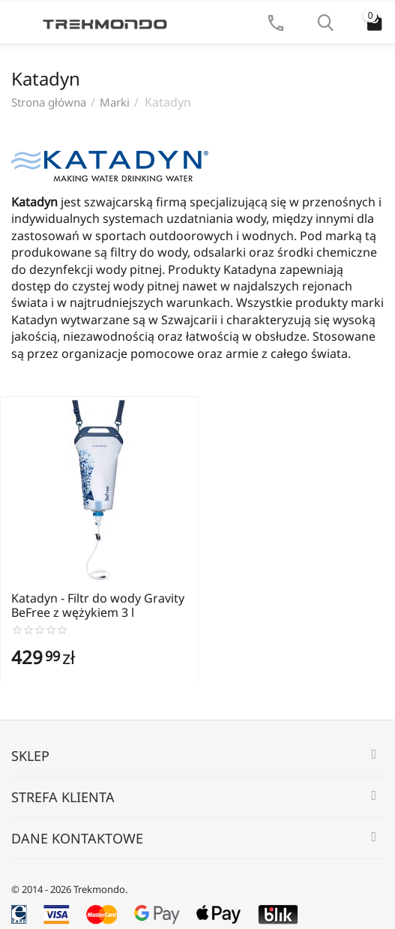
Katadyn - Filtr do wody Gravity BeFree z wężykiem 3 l (97, 605)
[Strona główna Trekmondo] (105, 22)
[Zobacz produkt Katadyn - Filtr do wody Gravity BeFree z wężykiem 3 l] (99, 490)
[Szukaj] (325, 22)
